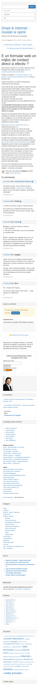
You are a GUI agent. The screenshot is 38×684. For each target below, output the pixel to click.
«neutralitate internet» (29, 662)
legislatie (20, 659)
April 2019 (9, 608)
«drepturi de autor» (13, 653)
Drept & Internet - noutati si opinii (15, 30)
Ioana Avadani (10, 430)
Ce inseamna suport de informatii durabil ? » (21, 48)
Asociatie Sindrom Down (11, 493)
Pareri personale (8, 542)
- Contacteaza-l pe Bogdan (12, 415)
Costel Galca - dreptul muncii (12, 453)
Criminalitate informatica (12, 522)
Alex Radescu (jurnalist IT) (11, 483)
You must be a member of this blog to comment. (19, 326)
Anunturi (5, 510)
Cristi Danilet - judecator (10, 451)
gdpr (13, 656)
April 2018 (9, 614)
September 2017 (11, 618)
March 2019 (9, 610)
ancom (13, 636)
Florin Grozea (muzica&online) (12, 485)
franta (10, 656)
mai (13, 662)
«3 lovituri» (5, 636)
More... (8, 624)
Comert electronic (26, 40)
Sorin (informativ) (8, 477)
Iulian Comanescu (11, 428)
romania (7, 669)
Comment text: (8, 319)
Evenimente (7, 536)
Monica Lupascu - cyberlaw (11, 455)
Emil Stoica (9, 438)
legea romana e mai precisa (13, 125)
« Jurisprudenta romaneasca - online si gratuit (17, 44)
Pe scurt (5, 544)
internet (25, 656)
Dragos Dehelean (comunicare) (13, 469)
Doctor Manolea (8, 497)
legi (17, 659)
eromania (27, 653)
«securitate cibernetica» (18, 669)
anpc (16, 636)
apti (24, 636)
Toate (5, 508)
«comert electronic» (13, 638)
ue (28, 669)
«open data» (29, 664)
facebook (5, 656)
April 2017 (9, 622)
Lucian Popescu (11, 434)
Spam (7, 532)
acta (10, 636)
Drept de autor (9, 524)
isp (31, 656)
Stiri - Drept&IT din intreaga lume (13, 546)
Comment (6, 181)
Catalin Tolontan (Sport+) (11, 479)
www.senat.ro (21, 188)
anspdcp (20, 636)
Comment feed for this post (19, 335)
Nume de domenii (10, 528)
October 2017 (10, 616)
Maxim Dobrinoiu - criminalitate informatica (16, 457)
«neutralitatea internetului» (9, 664)
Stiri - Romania (8, 548)
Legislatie (6, 540)
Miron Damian (10, 436)
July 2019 (9, 602)
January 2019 (10, 612)
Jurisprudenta (7, 538)
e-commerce (22, 653)
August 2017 (10, 620)
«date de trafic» (16, 647)
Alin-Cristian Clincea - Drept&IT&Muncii (15, 461)
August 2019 (10, 600)
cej (33, 636)
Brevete (7, 518)
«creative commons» (22, 641)
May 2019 (9, 606)
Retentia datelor (10, 530)
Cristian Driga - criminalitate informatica (15, 459)
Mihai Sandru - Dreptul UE (11, 463)
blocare (27, 636)
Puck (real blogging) (9, 473)
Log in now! (15, 313)
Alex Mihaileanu (11, 440)
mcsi (16, 662)
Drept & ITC (7, 514)
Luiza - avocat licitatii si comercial (13, 447)
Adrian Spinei (10, 432)
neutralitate (21, 662)
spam (26, 669)
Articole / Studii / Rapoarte (11, 512)
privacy (17, 666)
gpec (19, 656)
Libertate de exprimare (12, 526)
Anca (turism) (7, 491)
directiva (17, 650)
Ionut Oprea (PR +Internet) (11, 471)
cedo (31, 636)
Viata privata (9, 534)
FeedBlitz (14, 368)
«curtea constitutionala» (26, 644)
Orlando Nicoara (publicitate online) (14, 475)
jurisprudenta (8, 659)
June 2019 (9, 604)
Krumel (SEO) (7, 489)
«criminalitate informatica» (11, 644)
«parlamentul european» (9, 666)
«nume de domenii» (21, 664)
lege (14, 659)
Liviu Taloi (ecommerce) (10, 481)
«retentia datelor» (25, 666)
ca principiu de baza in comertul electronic (15, 142)
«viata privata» (12, 673)
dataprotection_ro (7, 647)
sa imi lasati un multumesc (22, 589)
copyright (13, 642)
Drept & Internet (8, 516)
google (16, 656)
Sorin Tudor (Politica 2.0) (11, 487)
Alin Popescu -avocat (10, 449)
